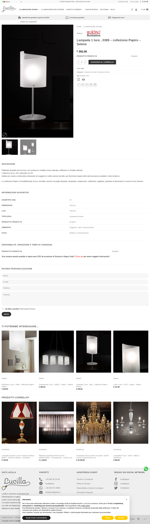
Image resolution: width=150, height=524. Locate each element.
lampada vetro (84, 76)
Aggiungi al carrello (102, 62)
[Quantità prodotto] (81, 62)
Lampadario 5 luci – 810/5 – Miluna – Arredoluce (126, 457)
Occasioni (104, 9)
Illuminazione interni (29, 9)
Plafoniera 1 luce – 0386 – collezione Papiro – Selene (18, 386)
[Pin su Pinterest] (91, 85)
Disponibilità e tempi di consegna (90, 488)
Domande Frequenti (85, 492)
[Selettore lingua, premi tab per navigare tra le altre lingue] (12, 1)
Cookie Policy (8, 517)
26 (70, 200)
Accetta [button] (121, 518)
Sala (79, 227)
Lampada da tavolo (76, 216)
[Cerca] (132, 9)
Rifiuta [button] (107, 518)
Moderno (73, 233)
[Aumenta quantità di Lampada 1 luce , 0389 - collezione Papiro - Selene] (85, 62)
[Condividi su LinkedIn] (95, 85)
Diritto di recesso (83, 484)
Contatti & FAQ (123, 1)
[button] (144, 9)
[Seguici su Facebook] (140, 1)
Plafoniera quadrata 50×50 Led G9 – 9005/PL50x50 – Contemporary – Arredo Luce (55, 457)
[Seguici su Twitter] (145, 1)
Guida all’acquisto (28, 22)
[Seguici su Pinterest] (147, 1)
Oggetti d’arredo (74, 9)
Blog (113, 9)
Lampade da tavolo (90, 72)
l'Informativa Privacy (27, 309)
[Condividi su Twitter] (83, 85)
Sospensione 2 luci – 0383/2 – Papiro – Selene (56, 384)
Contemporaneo (83, 233)
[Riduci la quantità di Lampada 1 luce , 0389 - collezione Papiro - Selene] (78, 62)
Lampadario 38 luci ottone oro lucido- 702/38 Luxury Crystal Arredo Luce (92, 457)
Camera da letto (88, 227)
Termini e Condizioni (85, 479)
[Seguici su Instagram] (143, 1)
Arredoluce (6, 449)
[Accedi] (136, 9)
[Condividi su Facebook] (79, 85)
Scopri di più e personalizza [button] (36, 518)
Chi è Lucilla (134, 1)
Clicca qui (79, 256)
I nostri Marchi (91, 9)
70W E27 (73, 211)
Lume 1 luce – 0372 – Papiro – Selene (127, 384)
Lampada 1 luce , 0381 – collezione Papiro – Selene (92, 386)
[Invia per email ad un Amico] (87, 85)
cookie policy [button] (85, 506)
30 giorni (73, 222)
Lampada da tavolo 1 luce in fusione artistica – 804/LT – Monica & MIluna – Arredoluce (18, 457)
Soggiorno (73, 227)
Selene (79, 33)
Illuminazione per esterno (52, 9)
